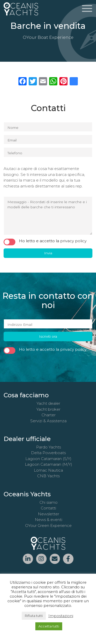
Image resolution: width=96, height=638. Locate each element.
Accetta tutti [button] (48, 626)
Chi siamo (48, 502)
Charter (48, 414)
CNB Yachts (48, 475)
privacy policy (73, 240)
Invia (48, 253)
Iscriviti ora (48, 336)
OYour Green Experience (48, 525)
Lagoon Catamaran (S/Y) (48, 458)
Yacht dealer (48, 403)
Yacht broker (48, 409)
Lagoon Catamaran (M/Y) (48, 464)
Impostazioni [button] (60, 616)
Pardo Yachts (48, 447)
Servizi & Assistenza (48, 420)
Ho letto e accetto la (45, 241)
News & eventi (48, 519)
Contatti (48, 508)
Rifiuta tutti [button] (34, 616)
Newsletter (48, 513)
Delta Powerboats (48, 452)
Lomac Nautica (48, 470)
